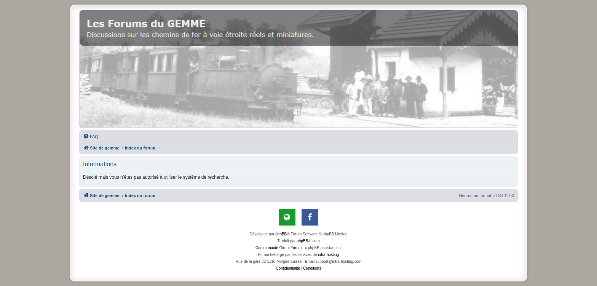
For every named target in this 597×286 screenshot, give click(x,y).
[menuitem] (90, 136)
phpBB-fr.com (308, 241)
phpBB (281, 234)
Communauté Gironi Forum (278, 248)
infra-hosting (328, 255)
